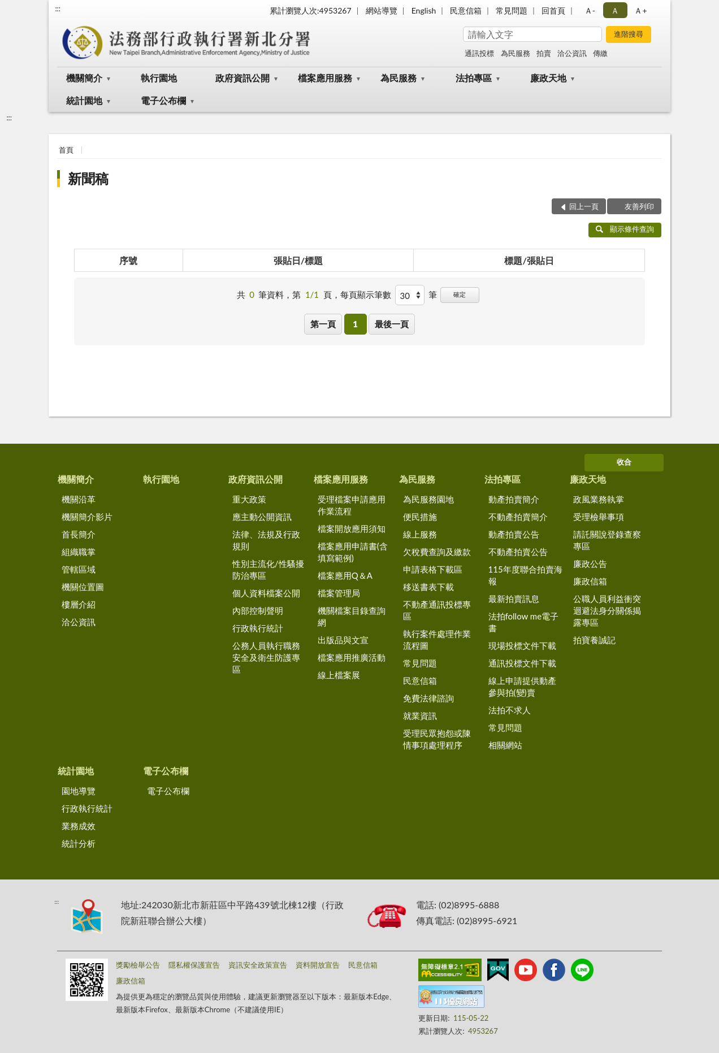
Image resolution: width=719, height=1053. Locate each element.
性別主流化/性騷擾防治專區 (268, 569)
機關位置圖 (83, 587)
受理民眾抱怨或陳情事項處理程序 (437, 739)
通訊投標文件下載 (522, 663)
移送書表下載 (428, 587)
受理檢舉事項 (598, 517)
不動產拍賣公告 (518, 552)
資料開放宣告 (318, 964)
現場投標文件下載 (522, 645)
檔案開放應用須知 (352, 528)
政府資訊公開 (242, 77)
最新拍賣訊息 (513, 598)
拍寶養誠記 (594, 640)
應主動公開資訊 (262, 517)
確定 (459, 294)
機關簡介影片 (87, 517)
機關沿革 (79, 499)
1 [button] (355, 324)
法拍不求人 (509, 710)
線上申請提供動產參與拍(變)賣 (522, 686)
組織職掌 (79, 552)
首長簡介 (79, 534)
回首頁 (553, 10)
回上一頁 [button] (584, 206)
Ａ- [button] (589, 10)
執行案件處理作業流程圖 (437, 640)
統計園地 (84, 100)
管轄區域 (79, 569)
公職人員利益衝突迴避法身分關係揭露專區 (607, 610)
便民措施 (420, 517)
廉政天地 (548, 77)
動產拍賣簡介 (513, 499)
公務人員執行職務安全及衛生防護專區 (266, 657)
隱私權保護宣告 (194, 964)
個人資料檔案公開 (266, 593)
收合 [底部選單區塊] (624, 461)
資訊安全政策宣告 (257, 964)
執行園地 (159, 77)
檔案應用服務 (325, 77)
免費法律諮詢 (428, 698)
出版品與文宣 (343, 640)
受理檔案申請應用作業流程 (352, 505)
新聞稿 (88, 178)
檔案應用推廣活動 (352, 657)
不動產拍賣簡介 (518, 517)
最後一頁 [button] (392, 324)
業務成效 (79, 826)
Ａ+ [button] (640, 10)
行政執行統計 (257, 628)
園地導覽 (79, 791)
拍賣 (543, 53)
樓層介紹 (79, 604)
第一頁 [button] (323, 324)
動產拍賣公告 (513, 534)
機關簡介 (84, 77)
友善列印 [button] (639, 206)
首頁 (66, 149)
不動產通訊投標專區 (437, 610)
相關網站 (505, 745)
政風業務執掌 (598, 499)
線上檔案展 (339, 675)
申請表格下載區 (432, 569)
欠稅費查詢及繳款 (437, 552)
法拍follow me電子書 (523, 622)
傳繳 (600, 53)
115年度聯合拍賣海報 (525, 575)
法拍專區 (474, 77)
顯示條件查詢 (625, 228)
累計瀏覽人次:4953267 (311, 10)
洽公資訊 (572, 53)
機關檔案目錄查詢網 (352, 616)
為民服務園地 (428, 499)
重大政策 (249, 499)
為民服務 (515, 53)
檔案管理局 (339, 593)
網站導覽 (381, 10)
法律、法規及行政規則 (266, 540)
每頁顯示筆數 (365, 294)
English (424, 10)
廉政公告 (590, 563)
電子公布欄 (163, 100)
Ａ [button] (615, 10)
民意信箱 (466, 10)
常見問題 (511, 10)
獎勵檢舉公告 (138, 964)
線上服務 (420, 534)
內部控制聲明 (257, 610)
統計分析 (79, 843)
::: (57, 8)
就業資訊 (420, 715)
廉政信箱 (590, 581)
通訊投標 (479, 53)
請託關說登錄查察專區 (607, 540)
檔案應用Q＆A (345, 575)
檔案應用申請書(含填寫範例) (353, 552)
